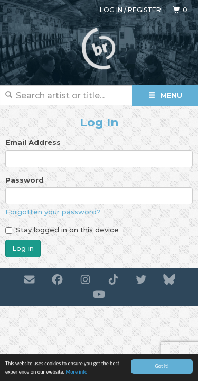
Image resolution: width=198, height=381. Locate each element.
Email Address (33, 142)
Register (144, 10)
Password (24, 180)
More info (76, 372)
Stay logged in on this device (62, 229)
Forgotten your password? (53, 211)
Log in (111, 10)
